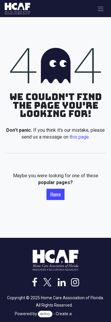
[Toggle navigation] (101, 8)
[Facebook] (34, 282)
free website (84, 313)
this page (79, 137)
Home (55, 194)
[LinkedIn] (62, 282)
